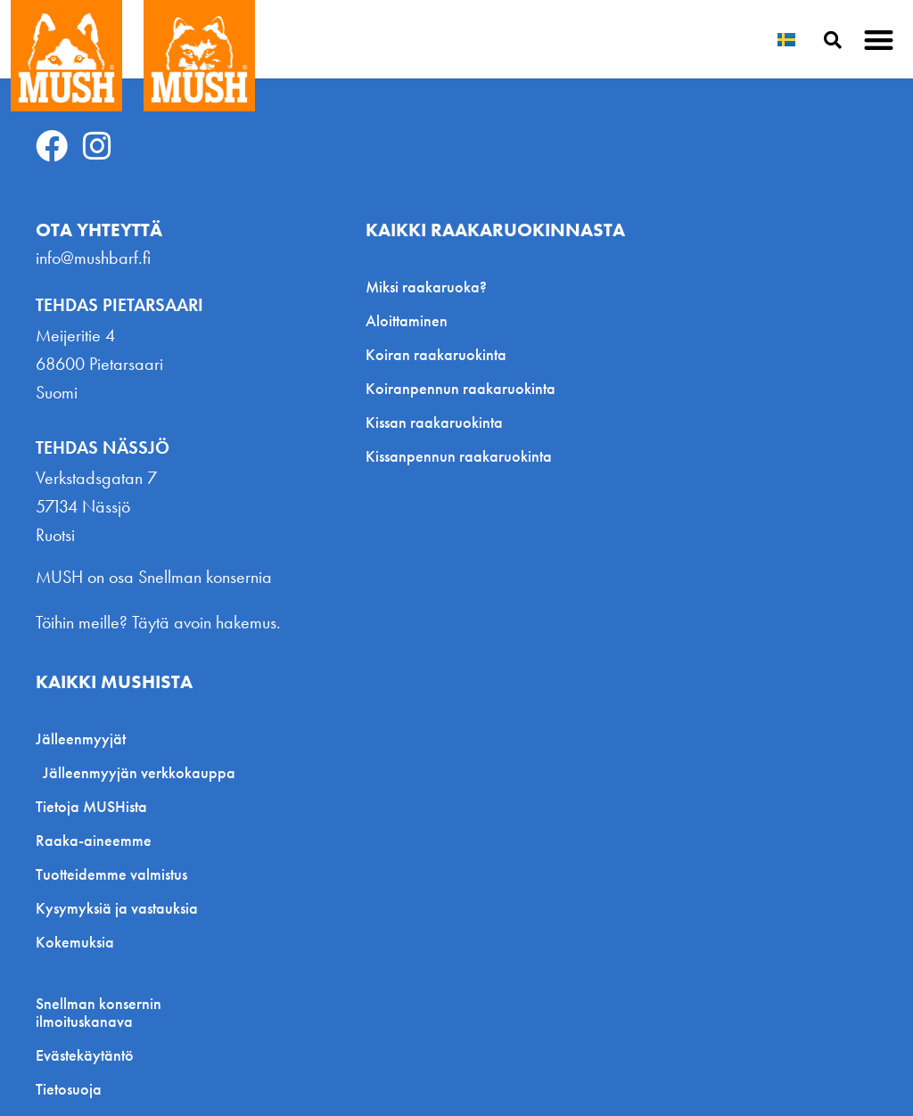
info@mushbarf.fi (93, 257)
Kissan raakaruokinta (434, 422)
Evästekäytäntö (85, 1055)
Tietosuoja (69, 1089)
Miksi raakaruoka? (426, 286)
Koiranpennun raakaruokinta (460, 388)
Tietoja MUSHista (91, 806)
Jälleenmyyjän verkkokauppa (139, 772)
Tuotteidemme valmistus (111, 874)
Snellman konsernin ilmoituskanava (98, 1012)
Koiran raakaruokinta (436, 354)
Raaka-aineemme (94, 840)
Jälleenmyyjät (85, 738)
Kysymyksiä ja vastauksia (117, 908)
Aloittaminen (407, 320)
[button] (879, 39)
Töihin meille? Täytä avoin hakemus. (158, 622)
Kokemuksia (75, 941)
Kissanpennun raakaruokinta (459, 456)
